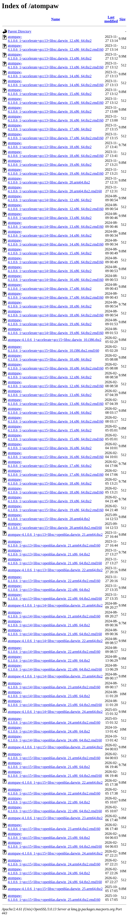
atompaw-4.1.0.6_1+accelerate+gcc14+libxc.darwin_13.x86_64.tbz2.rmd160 (55, 224)
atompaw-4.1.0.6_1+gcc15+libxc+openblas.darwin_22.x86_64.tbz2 (49, 800)
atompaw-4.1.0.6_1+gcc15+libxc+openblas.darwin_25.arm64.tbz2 (55, 889)
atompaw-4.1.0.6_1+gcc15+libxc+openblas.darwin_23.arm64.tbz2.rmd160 (54, 827)
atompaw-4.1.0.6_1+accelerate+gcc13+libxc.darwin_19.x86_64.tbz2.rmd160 (55, 171)
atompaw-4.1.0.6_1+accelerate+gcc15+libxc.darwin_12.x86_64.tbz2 (49, 375)
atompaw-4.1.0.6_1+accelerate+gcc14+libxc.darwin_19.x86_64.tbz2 (49, 322)
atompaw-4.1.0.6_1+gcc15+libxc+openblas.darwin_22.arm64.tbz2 (55, 782)
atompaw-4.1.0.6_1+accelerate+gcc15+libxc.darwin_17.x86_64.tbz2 (49, 464)
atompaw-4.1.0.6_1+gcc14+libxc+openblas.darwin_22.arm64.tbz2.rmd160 (54, 650)
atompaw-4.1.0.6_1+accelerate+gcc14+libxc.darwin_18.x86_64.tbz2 (49, 304)
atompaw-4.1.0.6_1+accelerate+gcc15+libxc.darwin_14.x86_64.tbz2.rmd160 (55, 419)
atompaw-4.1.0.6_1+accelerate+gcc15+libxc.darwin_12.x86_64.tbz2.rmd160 (55, 384)
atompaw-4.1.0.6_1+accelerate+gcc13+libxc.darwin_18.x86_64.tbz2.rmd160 (55, 154)
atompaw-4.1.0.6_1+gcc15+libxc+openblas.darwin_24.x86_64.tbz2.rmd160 (55, 880)
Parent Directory (19, 31)
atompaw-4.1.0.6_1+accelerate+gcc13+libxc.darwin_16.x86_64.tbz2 (49, 109)
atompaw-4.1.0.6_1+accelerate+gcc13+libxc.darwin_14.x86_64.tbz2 (49, 74)
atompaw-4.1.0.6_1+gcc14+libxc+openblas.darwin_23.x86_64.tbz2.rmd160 (55, 703)
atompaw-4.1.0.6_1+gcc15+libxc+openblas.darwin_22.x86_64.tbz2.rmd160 (55, 809)
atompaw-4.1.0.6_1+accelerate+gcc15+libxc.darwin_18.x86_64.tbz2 (49, 481)
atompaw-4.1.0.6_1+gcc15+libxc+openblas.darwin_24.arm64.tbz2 (55, 853)
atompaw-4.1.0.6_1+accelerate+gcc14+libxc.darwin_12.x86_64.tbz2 (49, 198)
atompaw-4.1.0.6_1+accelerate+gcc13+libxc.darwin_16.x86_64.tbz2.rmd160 (55, 118)
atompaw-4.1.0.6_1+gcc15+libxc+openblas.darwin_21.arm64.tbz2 (55, 747)
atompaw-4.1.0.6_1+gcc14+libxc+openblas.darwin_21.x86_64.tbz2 (49, 623)
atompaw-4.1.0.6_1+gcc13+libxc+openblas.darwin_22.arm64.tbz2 (55, 570)
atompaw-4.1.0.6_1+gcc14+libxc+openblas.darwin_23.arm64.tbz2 (55, 676)
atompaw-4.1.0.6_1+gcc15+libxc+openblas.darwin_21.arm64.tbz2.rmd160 (54, 756)
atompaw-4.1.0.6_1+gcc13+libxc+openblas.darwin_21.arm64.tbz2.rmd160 (54, 543)
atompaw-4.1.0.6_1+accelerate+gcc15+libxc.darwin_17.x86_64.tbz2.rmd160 (55, 472)
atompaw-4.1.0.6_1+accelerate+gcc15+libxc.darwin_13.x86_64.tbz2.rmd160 (55, 402)
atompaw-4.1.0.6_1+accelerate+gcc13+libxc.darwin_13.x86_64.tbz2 (49, 56)
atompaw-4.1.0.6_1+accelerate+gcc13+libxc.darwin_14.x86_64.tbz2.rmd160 (55, 83)
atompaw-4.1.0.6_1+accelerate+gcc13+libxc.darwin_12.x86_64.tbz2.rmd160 (55, 47)
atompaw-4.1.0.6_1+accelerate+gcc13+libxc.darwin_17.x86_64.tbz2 (49, 127)
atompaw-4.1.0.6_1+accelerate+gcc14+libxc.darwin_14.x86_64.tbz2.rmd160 (55, 242)
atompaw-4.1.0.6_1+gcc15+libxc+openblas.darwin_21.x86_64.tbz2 (49, 765)
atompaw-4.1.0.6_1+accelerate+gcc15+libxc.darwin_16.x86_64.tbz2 (49, 446)
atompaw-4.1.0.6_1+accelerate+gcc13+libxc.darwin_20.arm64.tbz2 (49, 180)
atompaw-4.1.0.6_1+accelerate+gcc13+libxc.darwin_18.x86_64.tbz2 (49, 145)
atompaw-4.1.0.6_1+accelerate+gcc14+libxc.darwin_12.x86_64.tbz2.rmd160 (55, 207)
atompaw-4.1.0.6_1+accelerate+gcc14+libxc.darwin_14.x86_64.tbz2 (49, 233)
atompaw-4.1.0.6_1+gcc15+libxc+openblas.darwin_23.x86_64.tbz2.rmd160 (55, 844)
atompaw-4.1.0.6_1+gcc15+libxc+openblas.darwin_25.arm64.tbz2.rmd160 (54, 898)
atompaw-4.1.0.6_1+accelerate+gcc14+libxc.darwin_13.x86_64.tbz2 (49, 216)
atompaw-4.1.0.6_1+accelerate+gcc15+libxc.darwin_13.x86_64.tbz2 (49, 393)
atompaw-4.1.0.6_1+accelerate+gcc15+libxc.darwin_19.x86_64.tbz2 (49, 499)
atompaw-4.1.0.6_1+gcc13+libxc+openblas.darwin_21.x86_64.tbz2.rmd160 (55, 561)
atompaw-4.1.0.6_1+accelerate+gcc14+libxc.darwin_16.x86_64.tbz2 (49, 269)
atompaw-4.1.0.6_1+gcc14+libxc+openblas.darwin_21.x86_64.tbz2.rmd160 (55, 632)
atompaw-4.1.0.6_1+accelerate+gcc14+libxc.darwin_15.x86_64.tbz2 (49, 251)
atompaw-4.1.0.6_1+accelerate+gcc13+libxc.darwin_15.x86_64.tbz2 (49, 92)
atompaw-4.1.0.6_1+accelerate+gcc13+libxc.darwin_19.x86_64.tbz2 (49, 162)
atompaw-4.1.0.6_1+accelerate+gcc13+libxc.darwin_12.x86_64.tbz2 (49, 39)
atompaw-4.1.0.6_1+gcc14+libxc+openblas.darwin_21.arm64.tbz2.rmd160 (54, 614)
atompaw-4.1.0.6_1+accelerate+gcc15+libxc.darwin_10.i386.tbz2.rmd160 (53, 348)
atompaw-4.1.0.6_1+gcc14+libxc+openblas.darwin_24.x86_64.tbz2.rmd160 (55, 738)
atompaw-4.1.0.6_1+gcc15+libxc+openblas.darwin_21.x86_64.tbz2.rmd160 (55, 774)
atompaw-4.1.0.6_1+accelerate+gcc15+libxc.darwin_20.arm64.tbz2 (49, 517)
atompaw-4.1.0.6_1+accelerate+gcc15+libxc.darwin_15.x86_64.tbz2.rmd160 (55, 437)
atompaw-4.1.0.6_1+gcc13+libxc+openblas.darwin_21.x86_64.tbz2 (49, 552)
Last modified (111, 19)
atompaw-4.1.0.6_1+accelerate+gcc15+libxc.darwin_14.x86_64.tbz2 (49, 410)
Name (55, 19)
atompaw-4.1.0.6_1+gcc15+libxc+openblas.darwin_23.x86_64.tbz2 (49, 836)
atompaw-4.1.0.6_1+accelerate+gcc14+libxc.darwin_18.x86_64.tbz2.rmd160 (55, 313)
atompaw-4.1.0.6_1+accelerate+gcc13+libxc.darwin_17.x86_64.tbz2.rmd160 (55, 136)
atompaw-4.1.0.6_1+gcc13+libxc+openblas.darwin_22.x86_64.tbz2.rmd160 (55, 596)
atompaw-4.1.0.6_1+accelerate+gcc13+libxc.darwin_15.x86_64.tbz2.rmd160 (55, 100)
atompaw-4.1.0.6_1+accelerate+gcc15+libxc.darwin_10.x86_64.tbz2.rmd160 (55, 366)
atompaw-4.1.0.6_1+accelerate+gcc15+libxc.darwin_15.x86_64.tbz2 (49, 428)
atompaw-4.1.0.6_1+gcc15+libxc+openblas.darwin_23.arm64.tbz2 (55, 818)
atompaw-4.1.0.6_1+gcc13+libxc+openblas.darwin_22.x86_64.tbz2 (49, 588)
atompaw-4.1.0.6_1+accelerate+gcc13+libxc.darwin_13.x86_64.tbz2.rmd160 (55, 65)
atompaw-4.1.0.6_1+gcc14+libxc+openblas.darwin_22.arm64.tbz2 (55, 641)
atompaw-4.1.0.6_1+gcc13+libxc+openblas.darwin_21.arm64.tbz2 (55, 534)
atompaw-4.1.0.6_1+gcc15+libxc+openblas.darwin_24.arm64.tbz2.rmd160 (54, 862)
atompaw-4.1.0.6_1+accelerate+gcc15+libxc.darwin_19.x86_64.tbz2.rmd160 (55, 508)
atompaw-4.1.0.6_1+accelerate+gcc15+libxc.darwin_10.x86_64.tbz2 (49, 357)
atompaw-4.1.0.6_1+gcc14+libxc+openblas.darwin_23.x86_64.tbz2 (49, 694)
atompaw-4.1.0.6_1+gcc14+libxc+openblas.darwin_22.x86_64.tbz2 (49, 658)
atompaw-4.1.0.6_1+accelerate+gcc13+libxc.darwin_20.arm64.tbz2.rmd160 (55, 189)
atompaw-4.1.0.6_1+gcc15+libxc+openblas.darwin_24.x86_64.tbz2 (49, 871)
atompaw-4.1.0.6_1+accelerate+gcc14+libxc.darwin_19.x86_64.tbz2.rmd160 (55, 331)
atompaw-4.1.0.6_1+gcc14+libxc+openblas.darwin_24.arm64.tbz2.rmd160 (54, 720)
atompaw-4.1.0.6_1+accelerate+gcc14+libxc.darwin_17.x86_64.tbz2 (49, 286)
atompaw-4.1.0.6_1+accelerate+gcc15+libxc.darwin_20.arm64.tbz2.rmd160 (55, 526)
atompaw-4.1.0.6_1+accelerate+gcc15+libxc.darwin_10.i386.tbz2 (54, 340)
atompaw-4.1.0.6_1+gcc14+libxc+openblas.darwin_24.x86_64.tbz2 (49, 729)
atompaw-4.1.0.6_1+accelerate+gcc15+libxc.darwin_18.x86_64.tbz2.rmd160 (55, 490)
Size (122, 19)
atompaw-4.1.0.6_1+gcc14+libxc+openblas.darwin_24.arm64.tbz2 (55, 712)
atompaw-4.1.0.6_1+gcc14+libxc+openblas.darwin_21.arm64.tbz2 (55, 605)
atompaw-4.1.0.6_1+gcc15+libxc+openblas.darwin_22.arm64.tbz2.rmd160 (54, 791)
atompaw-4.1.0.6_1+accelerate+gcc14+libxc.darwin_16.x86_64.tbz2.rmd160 (55, 278)
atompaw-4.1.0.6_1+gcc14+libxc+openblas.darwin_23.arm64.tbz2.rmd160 (54, 685)
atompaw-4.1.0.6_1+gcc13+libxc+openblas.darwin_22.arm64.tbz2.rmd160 (54, 579)
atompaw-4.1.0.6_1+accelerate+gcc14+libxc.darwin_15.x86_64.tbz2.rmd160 (55, 260)
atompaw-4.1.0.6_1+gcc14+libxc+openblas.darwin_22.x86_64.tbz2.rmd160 (55, 667)
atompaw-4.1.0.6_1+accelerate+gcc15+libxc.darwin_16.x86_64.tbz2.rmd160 (55, 455)
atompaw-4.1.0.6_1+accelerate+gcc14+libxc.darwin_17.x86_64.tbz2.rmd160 (55, 295)
